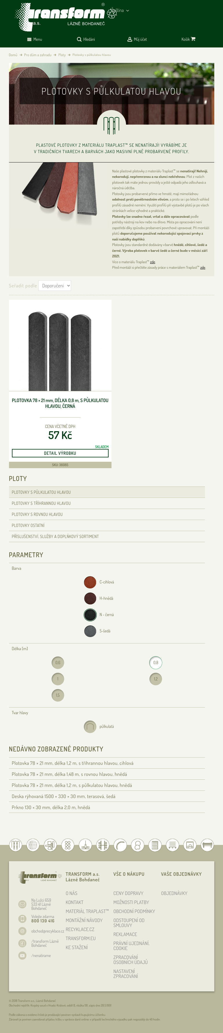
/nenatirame (41, 955)
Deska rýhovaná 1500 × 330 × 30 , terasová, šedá (64, 796)
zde (152, 261)
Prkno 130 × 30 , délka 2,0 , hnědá (51, 807)
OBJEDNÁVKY (174, 893)
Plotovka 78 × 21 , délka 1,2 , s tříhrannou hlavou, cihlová (73, 763)
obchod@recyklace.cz (47, 930)
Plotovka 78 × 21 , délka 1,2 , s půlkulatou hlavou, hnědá (72, 785)
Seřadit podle (23, 285)
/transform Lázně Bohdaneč (45, 943)
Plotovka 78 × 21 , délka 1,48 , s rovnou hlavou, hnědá (69, 774)
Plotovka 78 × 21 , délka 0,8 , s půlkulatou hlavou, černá (60, 403)
